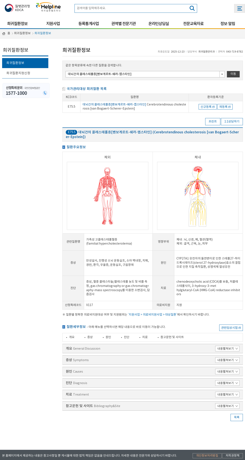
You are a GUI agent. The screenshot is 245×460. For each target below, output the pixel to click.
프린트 (213, 121)
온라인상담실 (158, 23)
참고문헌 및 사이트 (172, 315)
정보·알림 (227, 23)
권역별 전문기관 (123, 23)
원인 (108, 315)
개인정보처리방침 (207, 436)
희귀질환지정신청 (18, 73)
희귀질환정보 (17, 23)
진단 (126, 315)
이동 (233, 74)
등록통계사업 (88, 23)
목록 (236, 395)
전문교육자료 (193, 23)
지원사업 (53, 23)
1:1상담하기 (231, 121)
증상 (90, 315)
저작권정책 (232, 436)
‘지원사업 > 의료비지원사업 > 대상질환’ (152, 293)
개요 (72, 315)
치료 (145, 315)
